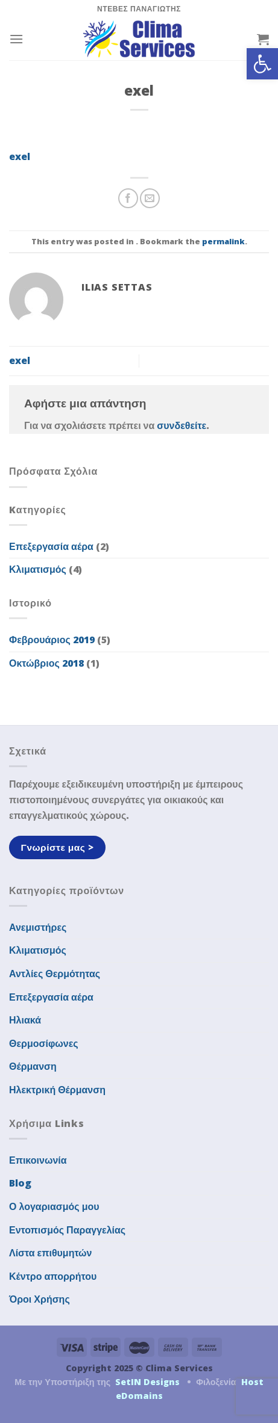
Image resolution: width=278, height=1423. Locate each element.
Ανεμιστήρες (37, 927)
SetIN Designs (147, 1382)
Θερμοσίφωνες (43, 1043)
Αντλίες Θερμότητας (54, 973)
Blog (20, 1183)
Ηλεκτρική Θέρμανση (57, 1089)
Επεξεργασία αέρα (51, 546)
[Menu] (16, 39)
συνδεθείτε (181, 425)
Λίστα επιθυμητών (50, 1252)
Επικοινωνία (38, 1160)
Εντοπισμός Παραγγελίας (67, 1229)
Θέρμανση (33, 1066)
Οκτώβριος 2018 (46, 663)
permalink (223, 241)
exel (19, 156)
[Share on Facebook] (128, 198)
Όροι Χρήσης (39, 1299)
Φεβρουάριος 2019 (52, 639)
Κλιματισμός (37, 569)
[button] (262, 63)
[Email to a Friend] (150, 198)
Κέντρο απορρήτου (52, 1276)
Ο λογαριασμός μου (54, 1206)
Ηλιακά (25, 1019)
